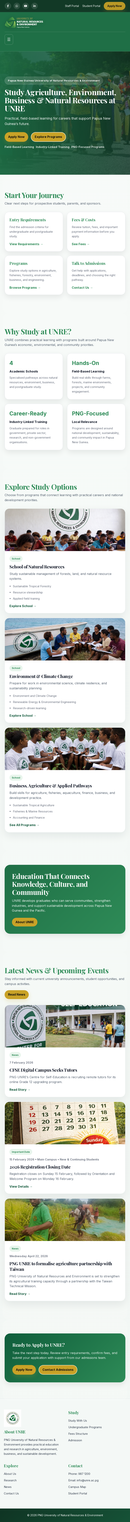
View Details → (21, 1186)
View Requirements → (26, 244)
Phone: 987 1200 (79, 1474)
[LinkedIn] (34, 6)
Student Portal (91, 6)
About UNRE (24, 922)
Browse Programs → (25, 287)
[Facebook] (8, 6)
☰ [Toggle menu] (9, 39)
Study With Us (77, 1420)
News (8, 1487)
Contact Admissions (57, 1370)
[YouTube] (25, 6)
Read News (16, 994)
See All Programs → (24, 825)
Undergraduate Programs (85, 1427)
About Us (10, 1474)
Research (10, 1480)
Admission (75, 1440)
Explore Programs (48, 137)
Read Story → (19, 1090)
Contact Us (11, 1493)
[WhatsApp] (17, 6)
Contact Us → (82, 287)
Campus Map (77, 1487)
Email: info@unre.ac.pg (83, 1480)
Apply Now (114, 6)
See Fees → (81, 244)
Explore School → (22, 606)
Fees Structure (78, 1434)
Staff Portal (72, 6)
